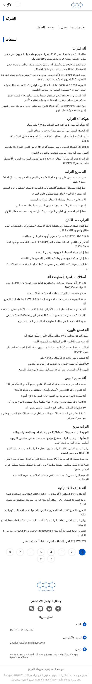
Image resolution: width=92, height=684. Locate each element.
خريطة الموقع (35, 669)
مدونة (51, 27)
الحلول (41, 27)
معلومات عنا (78, 27)
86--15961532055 (21, 630)
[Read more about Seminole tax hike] (51, 558)
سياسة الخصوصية (54, 669)
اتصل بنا (62, 27)
